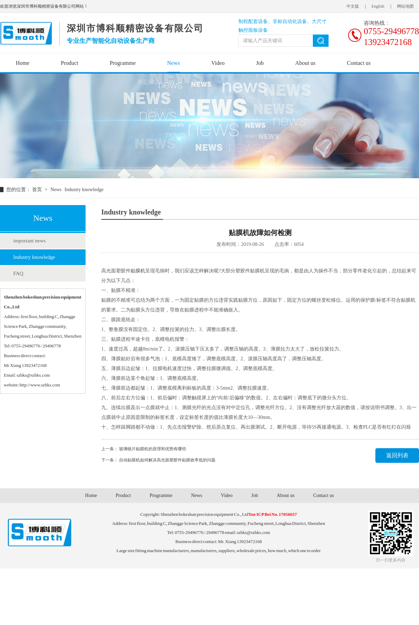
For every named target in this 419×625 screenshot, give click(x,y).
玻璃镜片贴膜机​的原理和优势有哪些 (152, 448)
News (173, 63)
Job (260, 63)
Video (218, 63)
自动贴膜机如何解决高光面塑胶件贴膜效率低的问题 (167, 460)
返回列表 (397, 455)
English (378, 6)
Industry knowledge (34, 257)
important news (29, 240)
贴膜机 (138, 270)
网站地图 (405, 6)
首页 (37, 189)
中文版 (352, 6)
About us (305, 63)
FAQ (18, 273)
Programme (123, 63)
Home (22, 63)
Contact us (359, 63)
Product (69, 63)
